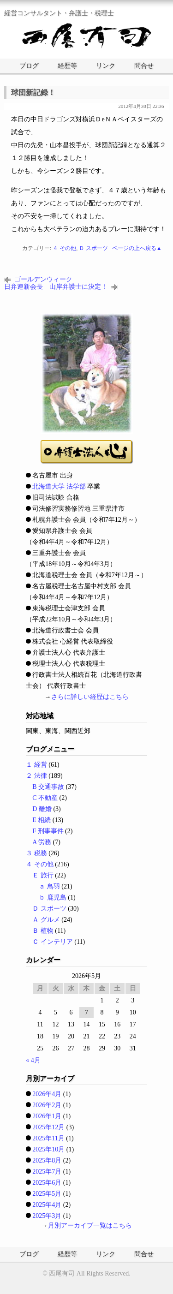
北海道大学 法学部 (59, 486)
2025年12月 (48, 1127)
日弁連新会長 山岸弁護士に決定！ (55, 286)
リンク (105, 65)
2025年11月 (48, 1138)
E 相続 (41, 820)
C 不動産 (45, 797)
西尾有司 (62, 1273)
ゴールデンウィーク (43, 279)
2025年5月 (46, 1193)
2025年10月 (48, 1149)
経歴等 (67, 65)
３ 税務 (36, 853)
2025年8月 (46, 1160)
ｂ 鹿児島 (52, 897)
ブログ (29, 65)
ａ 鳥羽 (49, 886)
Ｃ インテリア (52, 941)
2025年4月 (46, 1204)
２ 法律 (36, 775)
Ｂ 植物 (43, 930)
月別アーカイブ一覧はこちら (90, 1225)
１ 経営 (36, 764)
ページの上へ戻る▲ (137, 248)
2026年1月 (46, 1116)
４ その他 (64, 248)
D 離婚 (42, 808)
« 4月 (33, 1060)
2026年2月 (46, 1105)
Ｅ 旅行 (43, 875)
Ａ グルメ (46, 919)
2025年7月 (46, 1171)
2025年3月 (46, 1215)
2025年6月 (46, 1182)
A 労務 (41, 842)
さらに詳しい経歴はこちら (90, 696)
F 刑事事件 (47, 831)
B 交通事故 (48, 786)
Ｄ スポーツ (93, 248)
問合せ (144, 65)
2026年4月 (46, 1094)
